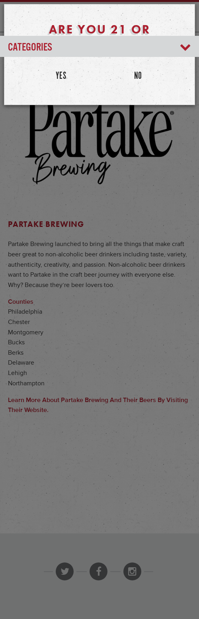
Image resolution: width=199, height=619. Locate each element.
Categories (99, 47)
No (138, 76)
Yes (61, 76)
